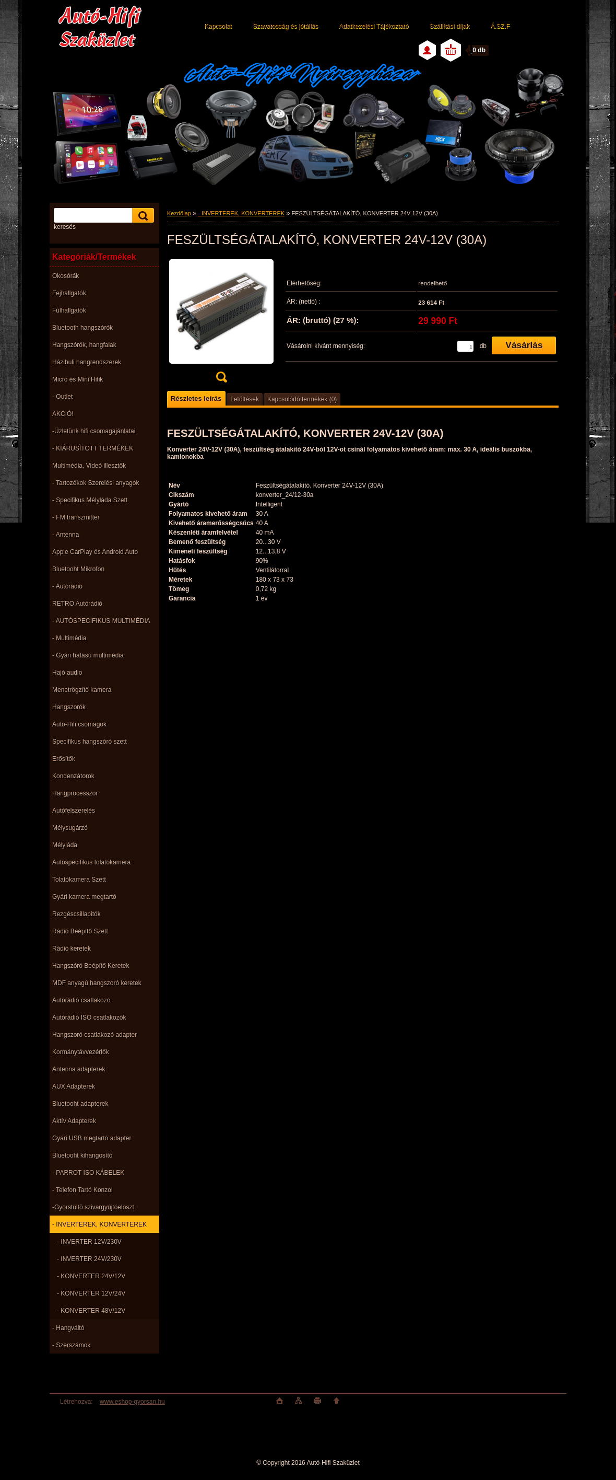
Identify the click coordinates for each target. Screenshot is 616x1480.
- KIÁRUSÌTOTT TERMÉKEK (92, 448)
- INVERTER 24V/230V (89, 1259)
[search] (141, 215)
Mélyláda (64, 845)
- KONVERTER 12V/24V (91, 1293)
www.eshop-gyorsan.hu (132, 1401)
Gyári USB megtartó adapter (91, 1138)
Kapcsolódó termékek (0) (302, 399)
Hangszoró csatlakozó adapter (94, 1034)
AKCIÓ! (63, 414)
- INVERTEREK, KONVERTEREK (99, 1224)
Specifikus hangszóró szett (89, 741)
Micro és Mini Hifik (77, 379)
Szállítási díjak (449, 26)
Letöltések (244, 399)
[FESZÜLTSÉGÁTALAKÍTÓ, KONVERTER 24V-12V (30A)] (221, 323)
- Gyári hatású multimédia (88, 655)
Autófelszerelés (73, 810)
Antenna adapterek (78, 1069)
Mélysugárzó (70, 827)
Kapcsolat (218, 26)
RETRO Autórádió (77, 603)
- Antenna (65, 534)
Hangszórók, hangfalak (84, 345)
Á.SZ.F (500, 26)
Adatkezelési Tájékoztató (373, 26)
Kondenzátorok (73, 776)
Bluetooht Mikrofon (78, 569)
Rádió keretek (71, 948)
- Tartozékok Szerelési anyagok (95, 483)
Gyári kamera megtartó (84, 896)
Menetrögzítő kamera (81, 689)
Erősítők (63, 758)
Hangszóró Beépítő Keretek (90, 965)
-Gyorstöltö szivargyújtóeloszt (93, 1207)
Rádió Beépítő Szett (80, 931)
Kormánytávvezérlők (80, 1052)
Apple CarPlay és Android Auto (95, 552)
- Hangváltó (68, 1328)
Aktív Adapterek (74, 1121)
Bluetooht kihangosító (82, 1155)
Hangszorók (69, 707)
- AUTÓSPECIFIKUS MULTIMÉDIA (101, 621)
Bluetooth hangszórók (82, 327)
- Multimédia (69, 638)
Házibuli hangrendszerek (86, 362)
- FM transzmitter (76, 517)
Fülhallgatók (69, 310)
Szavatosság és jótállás (285, 26)
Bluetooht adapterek (80, 1103)
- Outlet (62, 396)
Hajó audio (67, 672)
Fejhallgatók (69, 293)
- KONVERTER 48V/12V (91, 1310)
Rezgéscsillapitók (76, 914)
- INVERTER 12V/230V (89, 1241)
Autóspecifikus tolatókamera (91, 862)
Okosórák (65, 276)
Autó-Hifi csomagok (79, 724)
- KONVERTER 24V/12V (91, 1276)
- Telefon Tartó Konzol (82, 1190)
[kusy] (465, 346)
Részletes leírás (196, 398)
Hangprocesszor (75, 793)
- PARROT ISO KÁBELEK (88, 1172)
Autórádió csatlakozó (81, 1000)
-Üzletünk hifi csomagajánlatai (93, 431)
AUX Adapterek (73, 1086)
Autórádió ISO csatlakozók (89, 1017)
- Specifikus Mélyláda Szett (89, 500)
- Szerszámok (71, 1345)
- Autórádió (67, 586)
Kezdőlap (179, 213)
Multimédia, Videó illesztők (89, 465)
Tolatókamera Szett (79, 879)
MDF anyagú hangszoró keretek (96, 983)
